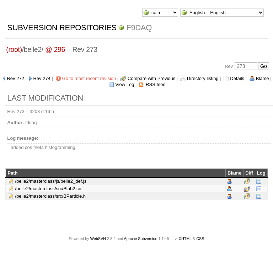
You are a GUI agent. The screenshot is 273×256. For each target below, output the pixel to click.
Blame (262, 78)
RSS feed (156, 84)
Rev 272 (15, 78)
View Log (124, 84)
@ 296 (55, 49)
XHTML (185, 238)
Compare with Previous (151, 78)
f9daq (139, 27)
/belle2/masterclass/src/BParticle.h (50, 196)
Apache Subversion (140, 238)
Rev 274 (41, 78)
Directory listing (203, 78)
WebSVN (98, 238)
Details (237, 78)
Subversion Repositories (61, 27)
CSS (200, 238)
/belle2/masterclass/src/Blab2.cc (48, 188)
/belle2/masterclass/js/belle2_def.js (50, 181)
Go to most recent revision (89, 78)
